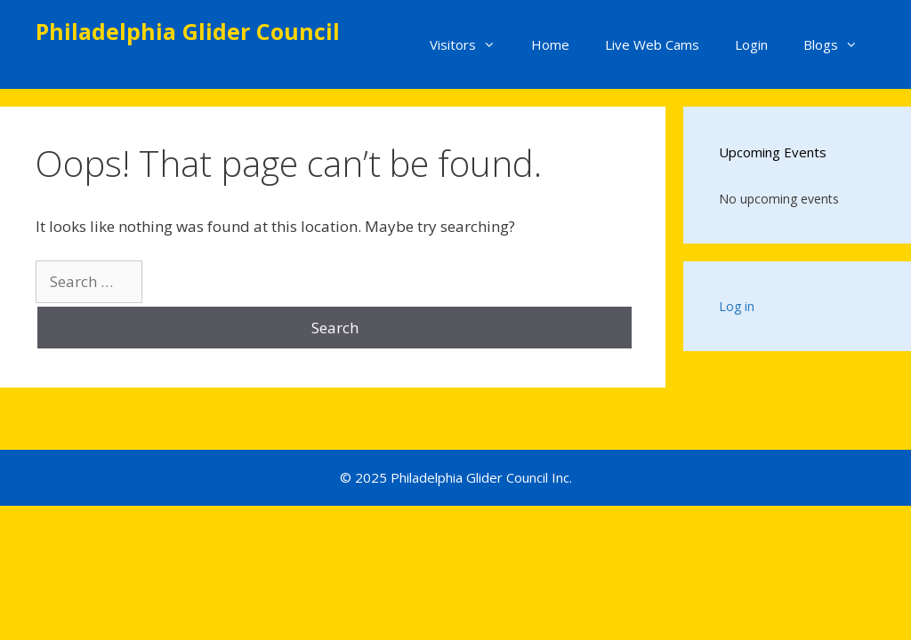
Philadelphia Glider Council (188, 31)
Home (550, 44)
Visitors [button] (471, 44)
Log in (736, 306)
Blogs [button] (839, 44)
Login (751, 44)
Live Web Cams (652, 44)
